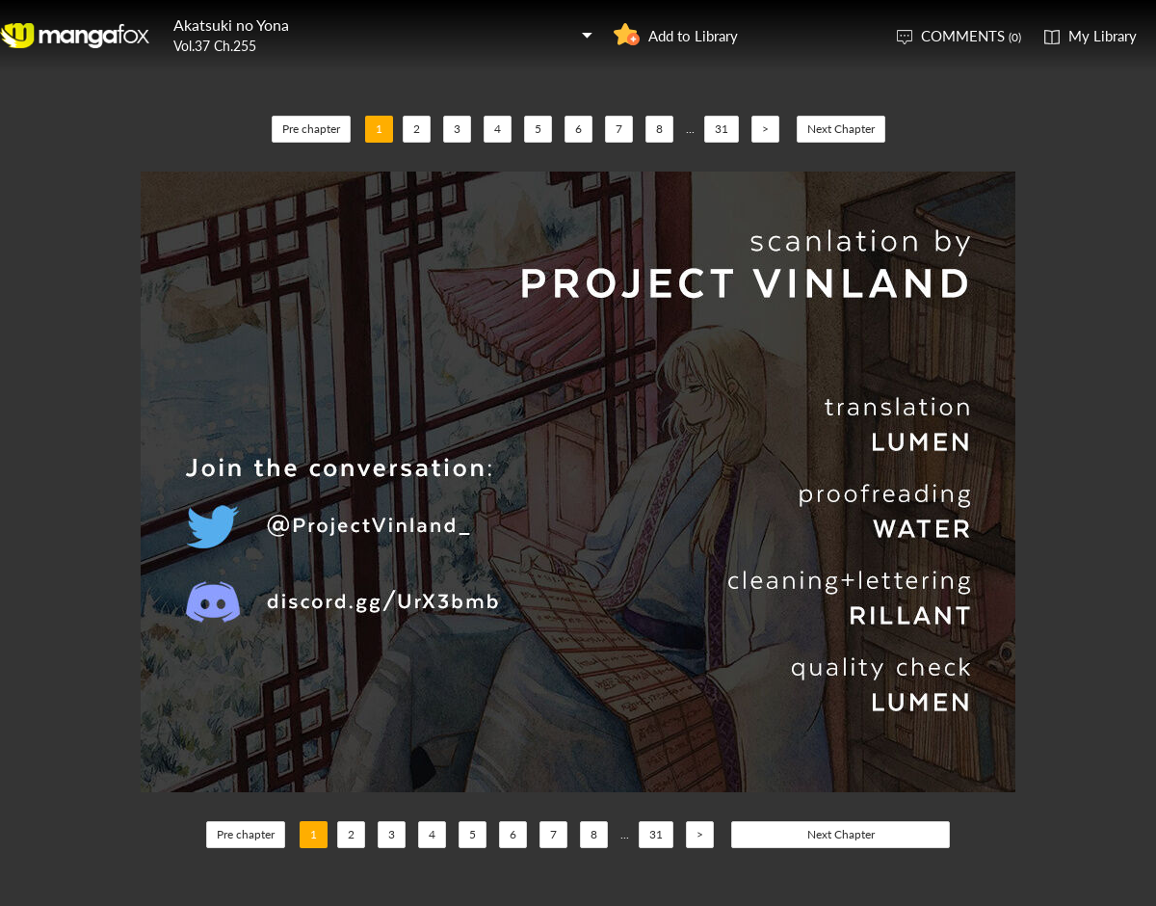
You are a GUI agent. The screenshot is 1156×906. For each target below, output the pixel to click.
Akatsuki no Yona (231, 24)
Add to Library (693, 35)
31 (721, 128)
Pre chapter (311, 128)
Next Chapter (841, 128)
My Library (1102, 35)
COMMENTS (971, 35)
